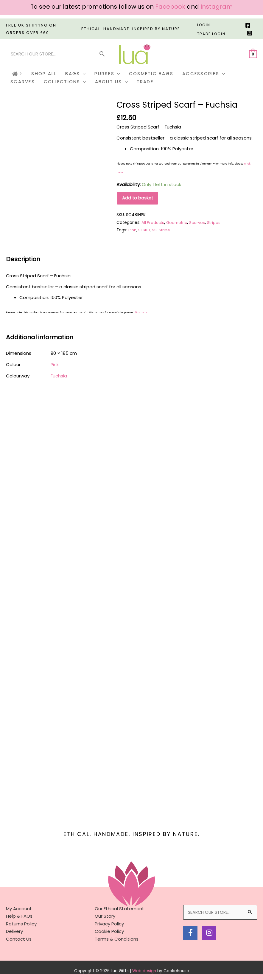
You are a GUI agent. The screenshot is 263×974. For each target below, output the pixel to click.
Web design (144, 948)
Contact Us (19, 916)
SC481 (144, 231)
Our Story (105, 893)
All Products (153, 223)
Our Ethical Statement (119, 886)
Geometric (178, 223)
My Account (19, 886)
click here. (141, 313)
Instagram (216, 6)
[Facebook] (247, 25)
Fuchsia (59, 376)
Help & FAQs (19, 893)
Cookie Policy (109, 908)
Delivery (14, 908)
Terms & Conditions (116, 916)
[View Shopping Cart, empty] (253, 54)
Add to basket (138, 198)
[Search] (102, 54)
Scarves (199, 223)
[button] (82, 73)
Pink (132, 231)
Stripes (216, 223)
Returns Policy (21, 901)
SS (154, 231)
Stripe (165, 231)
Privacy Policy (109, 901)
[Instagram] (249, 33)
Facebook (170, 6)
